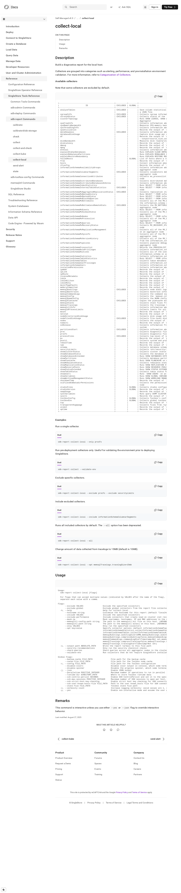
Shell (59, 497)
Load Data (11, 49)
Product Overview (63, 843)
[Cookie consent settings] (3, 889)
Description (64, 39)
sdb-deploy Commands (23, 113)
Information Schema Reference (25, 211)
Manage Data (13, 61)
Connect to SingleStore (18, 38)
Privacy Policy (122, 877)
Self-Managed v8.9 (64, 18)
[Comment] (118, 815)
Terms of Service (139, 877)
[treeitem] (24, 26)
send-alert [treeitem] (18, 165)
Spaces (97, 848)
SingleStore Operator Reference (25, 90)
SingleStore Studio (21, 188)
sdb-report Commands (23, 119)
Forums (98, 843)
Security (10, 229)
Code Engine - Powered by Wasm (26, 223)
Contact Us (139, 843)
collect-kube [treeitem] (19, 153)
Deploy (9, 32)
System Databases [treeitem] (18, 206)
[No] (111, 815)
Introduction (12, 26)
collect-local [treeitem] (19, 159)
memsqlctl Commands (23, 182)
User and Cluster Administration (23, 72)
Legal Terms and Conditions (140, 888)
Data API (13, 217)
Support (10, 240)
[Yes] (104, 815)
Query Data (12, 55)
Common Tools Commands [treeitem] (25, 101)
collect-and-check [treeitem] (22, 148)
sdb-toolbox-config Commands (27, 177)
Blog (136, 848)
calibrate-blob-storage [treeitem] (25, 130)
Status (58, 865)
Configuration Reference (21, 84)
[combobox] (145, 7)
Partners (138, 859)
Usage (62, 44)
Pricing (58, 854)
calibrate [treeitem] (17, 124)
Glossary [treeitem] (11, 246)
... (78, 18)
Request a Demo (63, 848)
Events (97, 854)
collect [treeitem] (16, 142)
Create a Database (16, 43)
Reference (11, 78)
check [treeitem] (16, 136)
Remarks (63, 48)
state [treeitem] (15, 171)
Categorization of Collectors (115, 74)
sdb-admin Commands (23, 107)
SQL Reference (16, 194)
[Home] (11, 7)
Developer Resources (17, 67)
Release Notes (14, 235)
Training (98, 859)
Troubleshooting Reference (22, 200)
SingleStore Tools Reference (24, 95)
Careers (137, 854)
